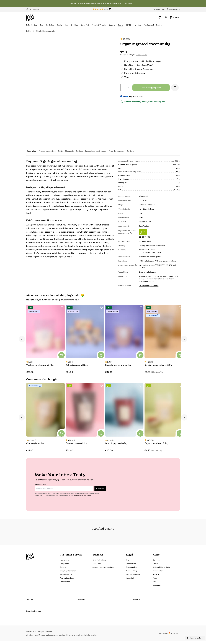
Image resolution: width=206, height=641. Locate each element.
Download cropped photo (148, 286)
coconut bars (49, 198)
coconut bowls (79, 239)
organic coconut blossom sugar (51, 231)
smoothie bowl (98, 239)
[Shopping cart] (174, 17)
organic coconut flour (79, 235)
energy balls (36, 198)
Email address (40, 484)
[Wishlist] (160, 17)
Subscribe (100, 488)
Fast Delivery (32, 9)
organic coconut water (77, 231)
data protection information (82, 495)
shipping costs (141, 55)
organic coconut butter (89, 228)
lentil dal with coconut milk (68, 202)
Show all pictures (195, 638)
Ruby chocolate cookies (66, 198)
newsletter (89, 3)
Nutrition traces (145, 241)
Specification (144, 226)
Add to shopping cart (151, 87)
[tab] (31, 151)
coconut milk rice (89, 198)
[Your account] (165, 17)
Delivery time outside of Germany (152, 245)
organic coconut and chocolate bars (61, 228)
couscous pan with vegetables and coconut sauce (56, 206)
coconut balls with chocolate (52, 235)
